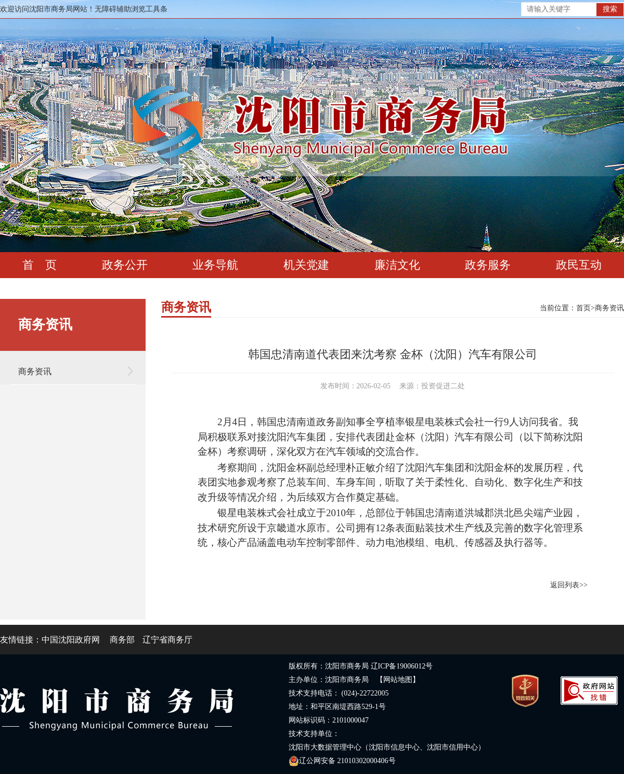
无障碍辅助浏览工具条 (131, 9)
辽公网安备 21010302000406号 (342, 761)
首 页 (39, 264)
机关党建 (306, 264)
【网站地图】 (398, 680)
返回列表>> (569, 585)
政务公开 (125, 264)
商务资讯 (34, 371)
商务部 (122, 639)
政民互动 (579, 264)
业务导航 (215, 264)
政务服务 (488, 264)
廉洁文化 (397, 264)
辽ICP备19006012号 (402, 666)
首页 (583, 308)
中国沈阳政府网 (71, 639)
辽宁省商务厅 (167, 639)
